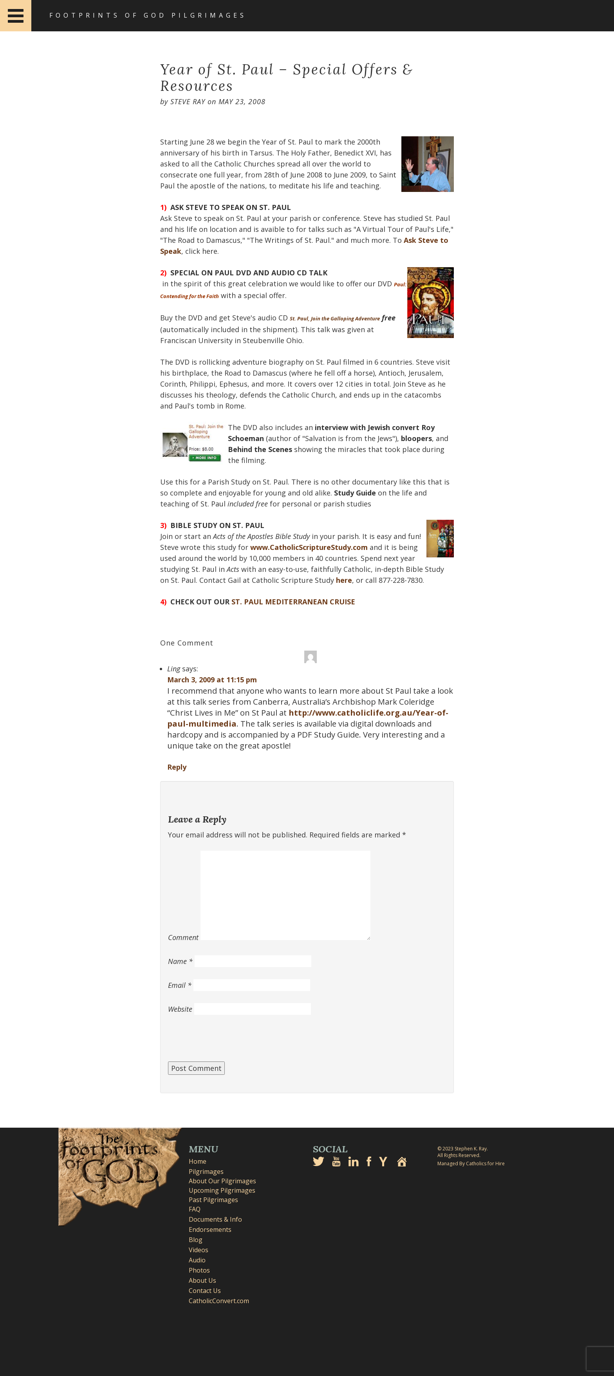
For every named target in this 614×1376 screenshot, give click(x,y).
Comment (183, 937)
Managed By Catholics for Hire (471, 1163)
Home (197, 1161)
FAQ (194, 1209)
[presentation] (227, 1042)
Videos (198, 1250)
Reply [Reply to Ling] (176, 767)
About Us (202, 1280)
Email (179, 985)
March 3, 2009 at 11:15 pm (212, 679)
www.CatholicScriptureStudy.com (309, 547)
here (344, 580)
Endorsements (210, 1229)
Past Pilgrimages (213, 1199)
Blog (195, 1239)
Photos (199, 1270)
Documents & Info (215, 1219)
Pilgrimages (206, 1171)
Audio (197, 1260)
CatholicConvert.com (219, 1300)
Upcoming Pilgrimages (222, 1190)
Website (180, 1009)
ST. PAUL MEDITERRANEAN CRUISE (293, 601)
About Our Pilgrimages (222, 1181)
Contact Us (205, 1290)
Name (180, 961)
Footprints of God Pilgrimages (148, 15)
